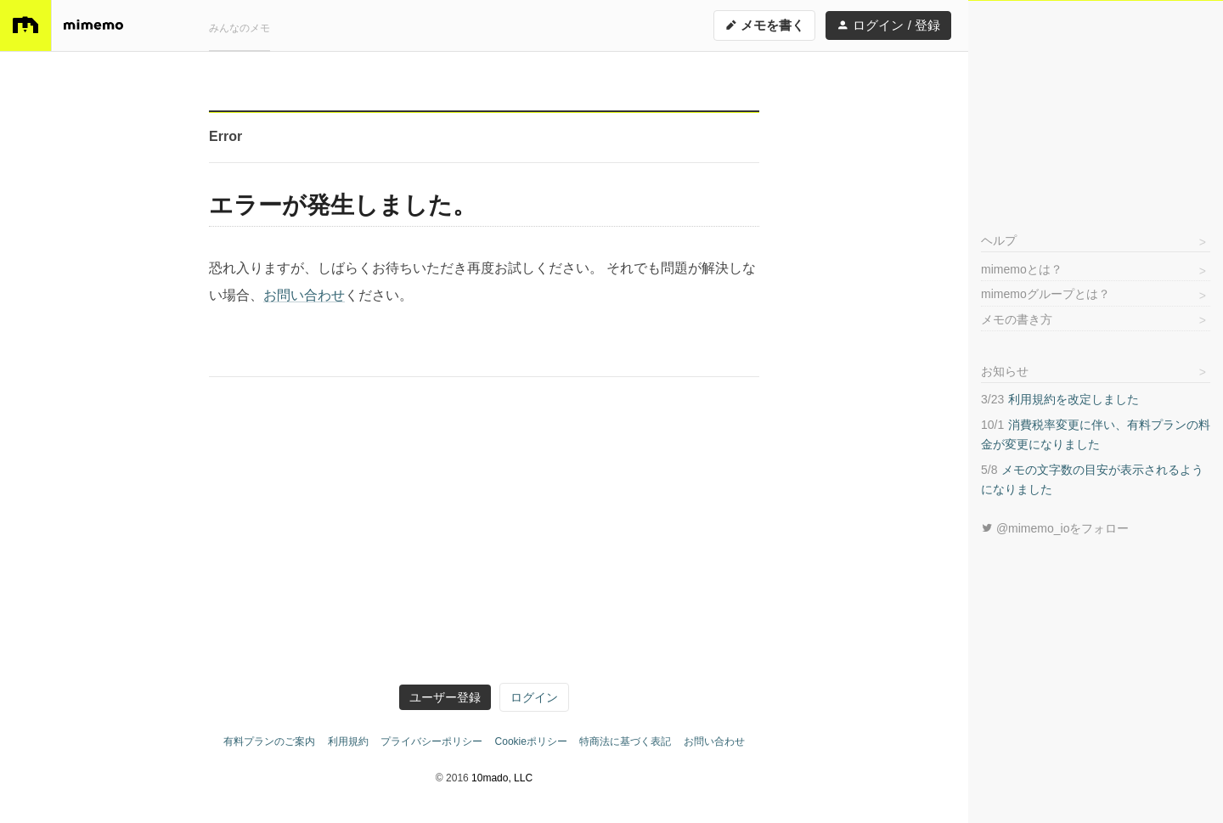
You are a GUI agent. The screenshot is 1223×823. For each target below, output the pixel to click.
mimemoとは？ (1021, 269)
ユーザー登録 (445, 697)
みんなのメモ (239, 28)
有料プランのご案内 (269, 741)
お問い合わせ (304, 295)
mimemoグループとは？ (1045, 294)
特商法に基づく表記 (625, 741)
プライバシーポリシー (431, 741)
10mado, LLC (502, 778)
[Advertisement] (1095, 107)
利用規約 (348, 741)
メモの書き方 (1016, 319)
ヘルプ (999, 240)
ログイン (534, 697)
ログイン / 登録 (888, 25)
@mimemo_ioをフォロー (1055, 528)
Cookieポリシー (531, 741)
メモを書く (764, 25)
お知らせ (1005, 371)
